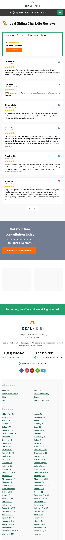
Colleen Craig (10, 62)
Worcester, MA (8, 534)
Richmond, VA (39, 505)
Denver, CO (6, 443)
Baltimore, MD (39, 417)
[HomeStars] (43, 370)
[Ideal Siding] (32, 4)
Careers (37, 397)
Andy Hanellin (10, 156)
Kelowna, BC (7, 466)
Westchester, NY (8, 527)
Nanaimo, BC (39, 482)
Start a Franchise (41, 390)
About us (5, 390)
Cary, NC (37, 427)
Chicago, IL (38, 433)
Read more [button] (8, 146)
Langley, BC (6, 459)
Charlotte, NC (39, 430)
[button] (20, 35)
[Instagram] (27, 370)
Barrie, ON (6, 420)
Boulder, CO (39, 424)
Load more (32, 208)
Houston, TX (7, 463)
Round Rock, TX (8, 508)
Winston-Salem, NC (10, 531)
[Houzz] (37, 370)
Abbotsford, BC (8, 414)
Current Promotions (42, 400)
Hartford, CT (39, 456)
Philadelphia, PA (40, 498)
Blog (4, 397)
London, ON (6, 469)
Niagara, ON (39, 489)
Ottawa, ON (6, 495)
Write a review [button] (14, 50)
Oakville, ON (7, 492)
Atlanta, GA (6, 417)
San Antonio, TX (8, 511)
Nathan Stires (10, 128)
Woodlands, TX (40, 531)
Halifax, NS (6, 456)
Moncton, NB (7, 482)
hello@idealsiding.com (14, 357)
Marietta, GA (7, 476)
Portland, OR (7, 502)
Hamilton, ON (39, 459)
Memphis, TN (39, 476)
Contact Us (6, 400)
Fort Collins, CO (40, 450)
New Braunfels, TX (41, 485)
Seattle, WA (38, 515)
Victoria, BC (39, 521)
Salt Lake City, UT (41, 508)
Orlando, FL (38, 492)
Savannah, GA (7, 515)
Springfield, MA (8, 518)
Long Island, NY (40, 469)
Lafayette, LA (39, 466)
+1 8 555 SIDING (44, 353)
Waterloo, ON (39, 524)
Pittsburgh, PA (7, 498)
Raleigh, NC (6, 505)
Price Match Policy (41, 394)
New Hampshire (8, 489)
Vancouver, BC (8, 521)
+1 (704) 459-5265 (13, 353)
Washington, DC (8, 524)
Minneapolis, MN (8, 479)
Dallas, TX (38, 440)
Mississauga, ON (41, 479)
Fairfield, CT (7, 450)
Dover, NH (38, 443)
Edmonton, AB (40, 446)
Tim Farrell (9, 181)
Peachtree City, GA (41, 495)
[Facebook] (21, 370)
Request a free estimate (19, 250)
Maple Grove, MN (41, 472)
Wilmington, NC (40, 527)
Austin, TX (38, 414)
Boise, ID (37, 420)
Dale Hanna (9, 84)
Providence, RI (40, 502)
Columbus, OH (40, 437)
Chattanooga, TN (9, 433)
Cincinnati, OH (7, 437)
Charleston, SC (8, 430)
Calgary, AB (6, 427)
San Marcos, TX (40, 511)
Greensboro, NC (40, 453)
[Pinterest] (32, 370)
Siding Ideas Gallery (10, 394)
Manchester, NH (8, 472)
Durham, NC (7, 446)
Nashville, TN (7, 485)
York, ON (37, 534)
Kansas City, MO (40, 463)
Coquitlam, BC (8, 440)
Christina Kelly (10, 105)
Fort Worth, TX (8, 453)
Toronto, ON (39, 518)
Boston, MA (6, 424)
